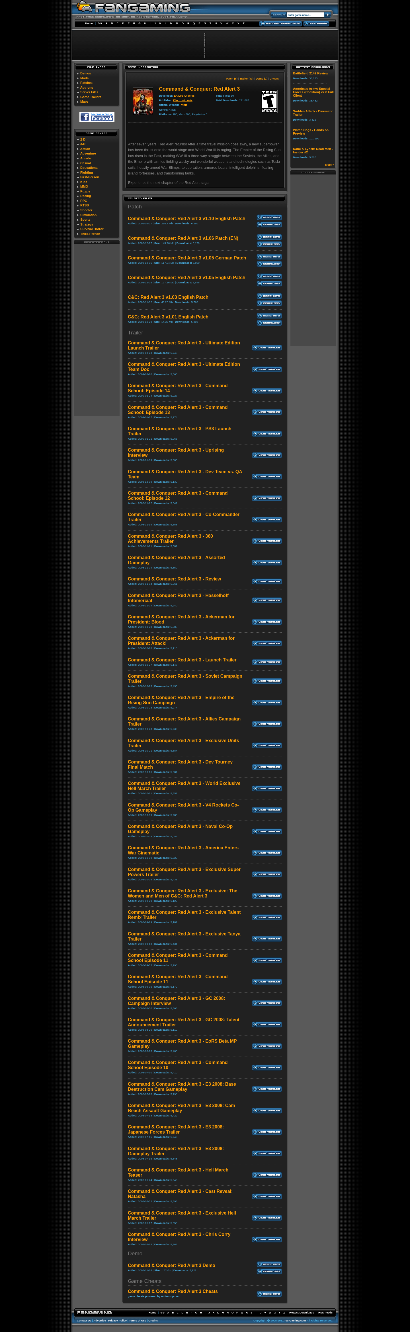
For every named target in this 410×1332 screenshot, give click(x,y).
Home (89, 23)
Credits (153, 1320)
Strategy (86, 224)
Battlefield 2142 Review (310, 73)
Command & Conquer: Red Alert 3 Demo (171, 1265)
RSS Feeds (325, 1312)
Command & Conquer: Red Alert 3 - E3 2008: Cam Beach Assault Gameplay (181, 1108)
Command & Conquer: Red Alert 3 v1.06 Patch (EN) (183, 238)
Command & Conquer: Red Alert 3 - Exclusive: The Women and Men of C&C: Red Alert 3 (182, 893)
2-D (82, 139)
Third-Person (90, 233)
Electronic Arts (182, 100)
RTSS (84, 205)
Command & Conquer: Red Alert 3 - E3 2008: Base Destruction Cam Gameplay (182, 1087)
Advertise (99, 1320)
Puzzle (85, 191)
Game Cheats (144, 1281)
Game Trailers (90, 97)
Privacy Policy (117, 1320)
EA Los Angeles (184, 95)
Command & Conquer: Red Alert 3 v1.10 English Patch (186, 218)
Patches (86, 82)
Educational (89, 167)
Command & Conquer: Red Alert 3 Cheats (173, 1291)
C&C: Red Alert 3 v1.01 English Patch (168, 316)
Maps (84, 101)
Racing (85, 196)
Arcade (85, 158)
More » (329, 164)
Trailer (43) (247, 78)
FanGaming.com (295, 1320)
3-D (82, 144)
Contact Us (84, 1320)
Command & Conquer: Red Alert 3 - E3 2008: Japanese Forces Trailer (176, 1129)
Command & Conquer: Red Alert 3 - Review (174, 578)
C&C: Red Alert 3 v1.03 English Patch (168, 297)
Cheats (274, 78)
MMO (84, 186)
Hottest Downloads (301, 1312)
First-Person (89, 177)
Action (85, 149)
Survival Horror (91, 229)
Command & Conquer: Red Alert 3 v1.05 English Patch (186, 277)
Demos (85, 73)
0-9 (100, 23)
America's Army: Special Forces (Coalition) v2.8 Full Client (313, 92)
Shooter (86, 210)
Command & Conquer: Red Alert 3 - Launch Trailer (182, 659)
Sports (85, 219)
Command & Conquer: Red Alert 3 (199, 89)
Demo (135, 1253)
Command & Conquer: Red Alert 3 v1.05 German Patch (187, 257)
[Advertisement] (97, 329)
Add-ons (86, 87)
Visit (184, 104)
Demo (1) (261, 78)
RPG (83, 200)
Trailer (135, 333)
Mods (84, 78)
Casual (85, 163)
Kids (83, 182)
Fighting (86, 172)
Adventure (88, 153)
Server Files (89, 92)
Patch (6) (231, 78)
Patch (135, 207)
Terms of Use (137, 1320)
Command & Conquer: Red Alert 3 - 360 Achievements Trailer (170, 539)
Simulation (88, 215)
